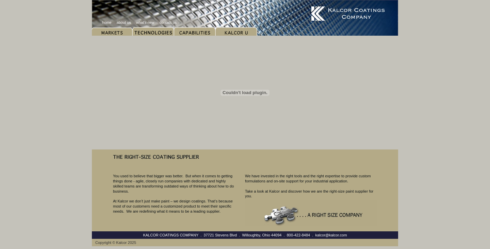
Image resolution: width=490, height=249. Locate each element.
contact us (168, 22)
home (107, 22)
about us (124, 22)
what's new (145, 22)
